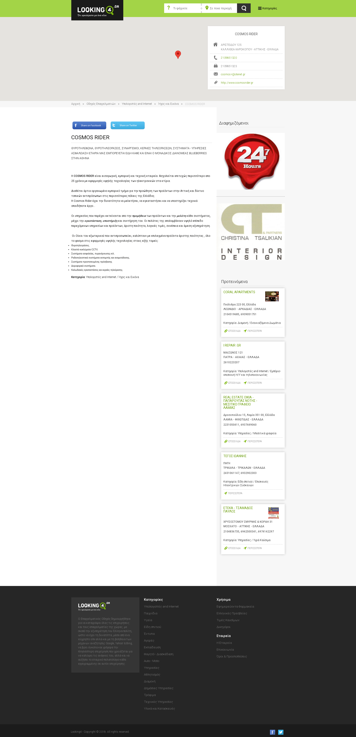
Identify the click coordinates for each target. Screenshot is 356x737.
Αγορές (149, 640)
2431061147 (231, 473)
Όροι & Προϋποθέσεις (232, 656)
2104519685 (231, 314)
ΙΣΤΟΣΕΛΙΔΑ (234, 331)
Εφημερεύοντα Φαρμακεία (235, 606)
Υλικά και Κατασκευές (159, 708)
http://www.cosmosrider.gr (237, 82)
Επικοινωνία (225, 649)
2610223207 (231, 362)
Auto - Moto (151, 661)
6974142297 (266, 531)
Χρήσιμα (223, 600)
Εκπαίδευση (152, 647)
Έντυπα (149, 633)
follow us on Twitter (280, 732)
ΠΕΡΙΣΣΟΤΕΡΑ (254, 331)
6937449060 (249, 424)
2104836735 (231, 531)
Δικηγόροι (223, 627)
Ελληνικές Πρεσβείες (232, 613)
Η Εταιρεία (224, 642)
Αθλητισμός (152, 674)
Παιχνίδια (150, 613)
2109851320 (229, 57)
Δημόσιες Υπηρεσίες (158, 688)
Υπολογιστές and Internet (137, 103)
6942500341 (249, 531)
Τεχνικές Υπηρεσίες (158, 701)
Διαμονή (150, 681)
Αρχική (75, 103)
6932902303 (249, 473)
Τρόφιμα (150, 695)
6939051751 (249, 314)
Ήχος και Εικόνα (168, 103)
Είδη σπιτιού (152, 627)
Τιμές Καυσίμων (228, 620)
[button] (178, 55)
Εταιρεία (224, 636)
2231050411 (231, 424)
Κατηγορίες (269, 8)
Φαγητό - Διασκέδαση (158, 654)
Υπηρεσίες (151, 667)
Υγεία (148, 620)
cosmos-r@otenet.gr (233, 74)
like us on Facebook (271, 732)
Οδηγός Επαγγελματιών (101, 103)
